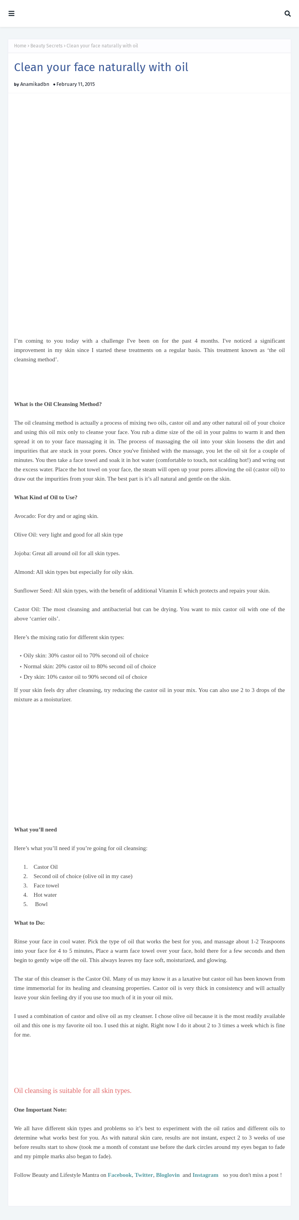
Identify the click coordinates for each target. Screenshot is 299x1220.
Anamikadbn (34, 84)
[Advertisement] (105, 385)
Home (20, 46)
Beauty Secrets (46, 46)
